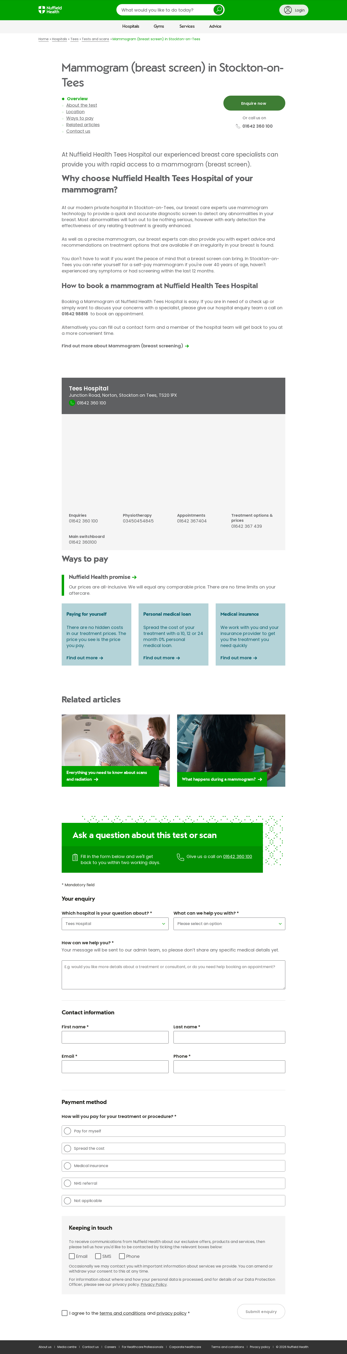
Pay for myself (82, 1131)
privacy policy (172, 1313)
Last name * (187, 1027)
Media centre (66, 1347)
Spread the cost (84, 1148)
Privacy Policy (154, 1284)
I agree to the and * (129, 1313)
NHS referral (80, 1183)
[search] (170, 9)
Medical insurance (86, 1165)
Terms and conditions (227, 1347)
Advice (215, 26)
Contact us (78, 131)
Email (81, 1256)
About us (45, 1347)
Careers (110, 1347)
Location (75, 112)
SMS (106, 1256)
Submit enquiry (261, 1311)
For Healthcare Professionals (142, 1347)
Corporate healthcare (185, 1347)
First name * (75, 1027)
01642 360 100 (237, 856)
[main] (173, 687)
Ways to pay (79, 118)
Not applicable (83, 1200)
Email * (69, 1056)
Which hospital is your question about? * (107, 913)
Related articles (83, 125)
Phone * (182, 1056)
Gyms (159, 26)
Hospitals (130, 26)
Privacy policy (260, 1347)
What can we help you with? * (206, 913)
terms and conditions (123, 1313)
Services (187, 26)
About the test (81, 105)
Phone (133, 1256)
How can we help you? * (88, 943)
